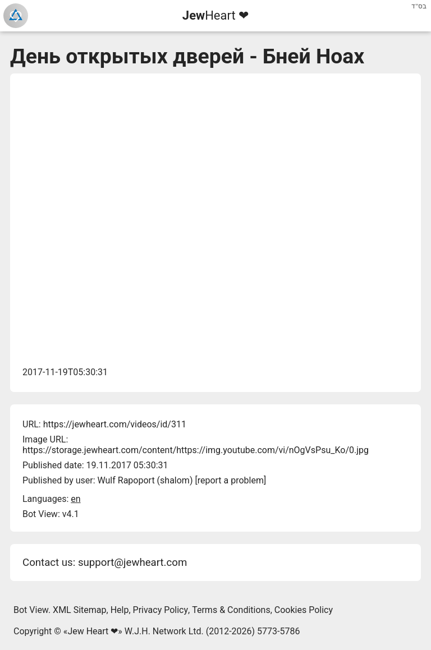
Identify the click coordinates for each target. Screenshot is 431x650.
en (75, 499)
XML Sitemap (79, 610)
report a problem (231, 480)
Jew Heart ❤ (92, 631)
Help (120, 610)
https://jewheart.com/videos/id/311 (114, 424)
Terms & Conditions (231, 610)
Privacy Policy (161, 610)
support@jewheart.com (132, 562)
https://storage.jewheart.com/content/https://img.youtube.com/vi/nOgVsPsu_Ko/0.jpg (195, 450)
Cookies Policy (303, 610)
